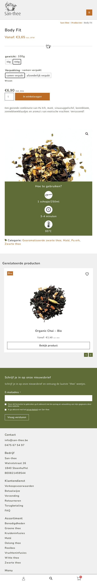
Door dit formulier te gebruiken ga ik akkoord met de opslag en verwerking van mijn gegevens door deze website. (49, 405)
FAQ (7, 510)
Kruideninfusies (15, 533)
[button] (87, 134)
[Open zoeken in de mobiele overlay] (50, 578)
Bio (10, 273)
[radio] (8, 61)
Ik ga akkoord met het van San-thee (28, 409)
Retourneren (13, 500)
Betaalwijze (12, 491)
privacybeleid (32, 409)
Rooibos (10, 548)
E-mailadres (13, 392)
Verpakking (12, 70)
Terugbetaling (14, 505)
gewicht (10, 56)
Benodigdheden (15, 523)
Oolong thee (13, 543)
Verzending (12, 496)
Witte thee (12, 558)
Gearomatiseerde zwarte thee (41, 240)
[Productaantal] (9, 96)
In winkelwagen (32, 96)
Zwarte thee (13, 244)
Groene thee (13, 528)
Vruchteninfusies (16, 553)
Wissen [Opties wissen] (8, 81)
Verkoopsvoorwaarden (19, 486)
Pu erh (75, 240)
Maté (66, 240)
